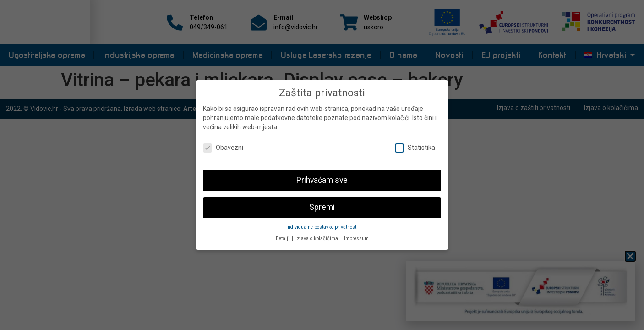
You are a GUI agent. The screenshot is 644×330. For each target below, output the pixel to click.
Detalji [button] (283, 234)
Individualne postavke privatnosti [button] (322, 223)
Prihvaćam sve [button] (322, 176)
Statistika (415, 143)
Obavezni (223, 143)
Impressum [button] (356, 234)
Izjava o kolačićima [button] (317, 234)
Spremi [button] (322, 203)
